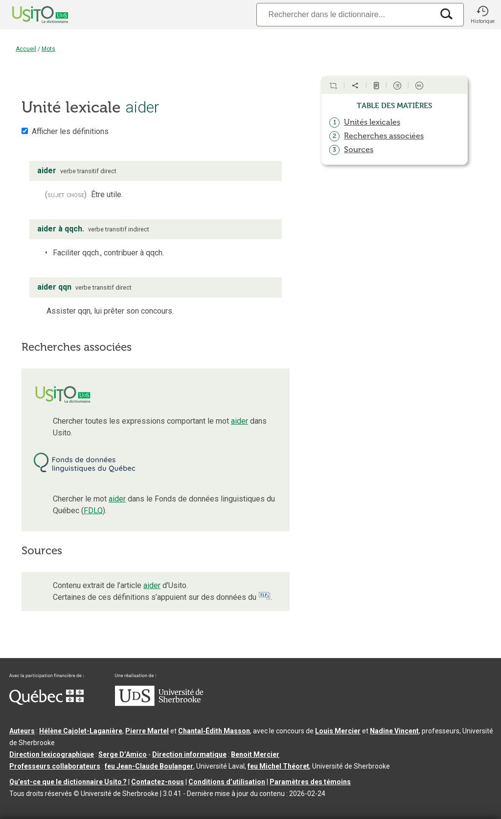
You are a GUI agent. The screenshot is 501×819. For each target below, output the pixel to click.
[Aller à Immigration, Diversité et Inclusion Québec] (46, 702)
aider (239, 421)
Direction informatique (189, 754)
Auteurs (22, 731)
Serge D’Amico (122, 754)
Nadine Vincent (394, 731)
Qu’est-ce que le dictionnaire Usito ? (68, 782)
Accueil (26, 49)
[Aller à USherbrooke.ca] (159, 703)
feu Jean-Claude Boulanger (149, 766)
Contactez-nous (157, 782)
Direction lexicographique (51, 754)
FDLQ (93, 510)
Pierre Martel (147, 731)
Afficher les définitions (70, 131)
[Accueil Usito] (29, 14)
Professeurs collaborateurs (54, 766)
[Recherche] (345, 14)
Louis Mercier (338, 731)
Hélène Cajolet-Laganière (80, 731)
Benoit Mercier (255, 754)
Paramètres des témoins (310, 782)
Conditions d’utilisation (226, 782)
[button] (482, 14)
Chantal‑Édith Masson (214, 731)
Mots (48, 49)
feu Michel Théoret (278, 766)
